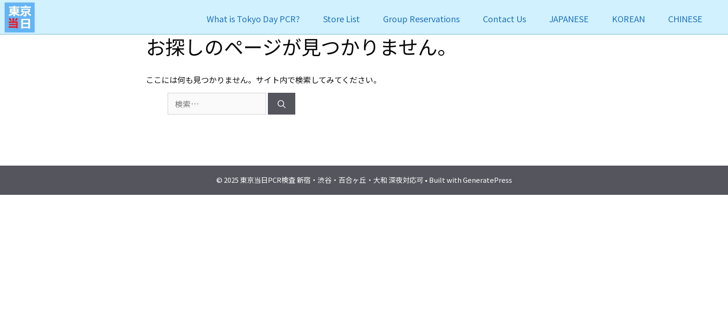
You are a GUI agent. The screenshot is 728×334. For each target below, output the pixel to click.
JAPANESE (569, 19)
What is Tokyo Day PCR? (253, 19)
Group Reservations (421, 19)
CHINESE (685, 19)
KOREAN (628, 19)
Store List (341, 19)
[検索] (281, 104)
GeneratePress (487, 180)
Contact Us (504, 19)
